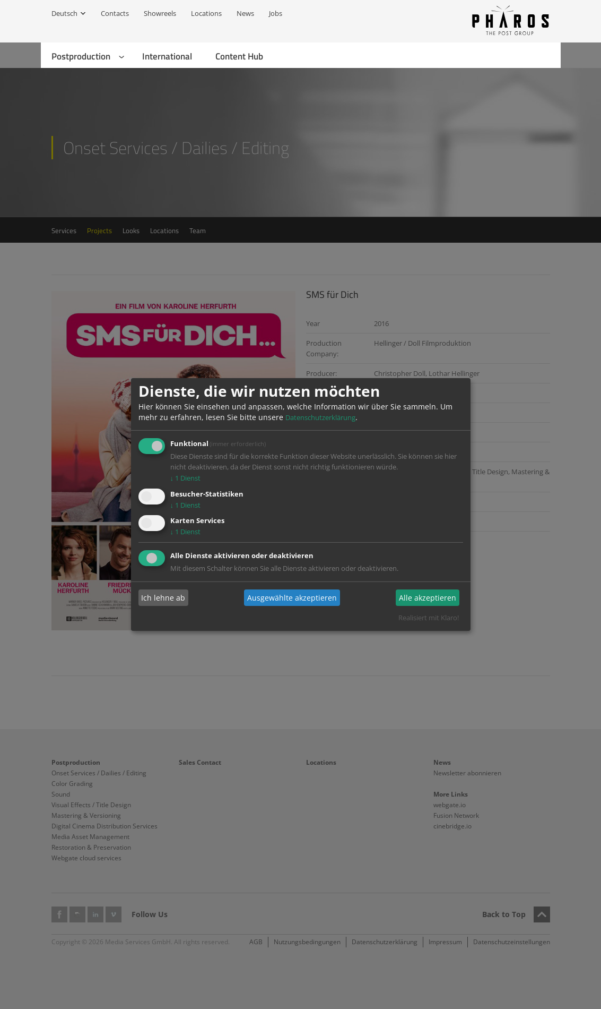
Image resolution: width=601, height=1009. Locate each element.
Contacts (115, 13)
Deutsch (64, 13)
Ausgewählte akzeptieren (292, 598)
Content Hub (239, 56)
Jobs (275, 13)
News (245, 13)
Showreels (160, 13)
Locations (206, 13)
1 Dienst (185, 478)
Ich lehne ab (163, 598)
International (167, 56)
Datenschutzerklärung (320, 417)
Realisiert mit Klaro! (428, 617)
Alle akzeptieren (427, 598)
